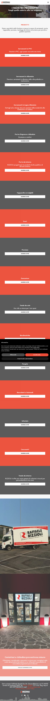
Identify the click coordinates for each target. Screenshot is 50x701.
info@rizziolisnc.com (33, 687)
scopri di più (25, 55)
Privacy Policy (20, 689)
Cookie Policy (29, 689)
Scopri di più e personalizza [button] (25, 358)
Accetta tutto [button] (36, 354)
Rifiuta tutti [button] (13, 354)
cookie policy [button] (36, 347)
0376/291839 (28, 685)
